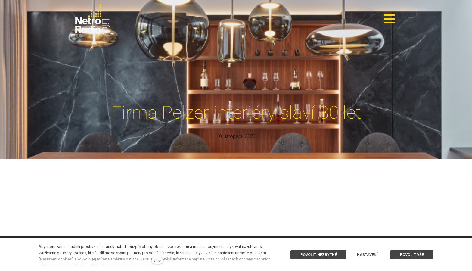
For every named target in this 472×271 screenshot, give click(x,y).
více (157, 260)
